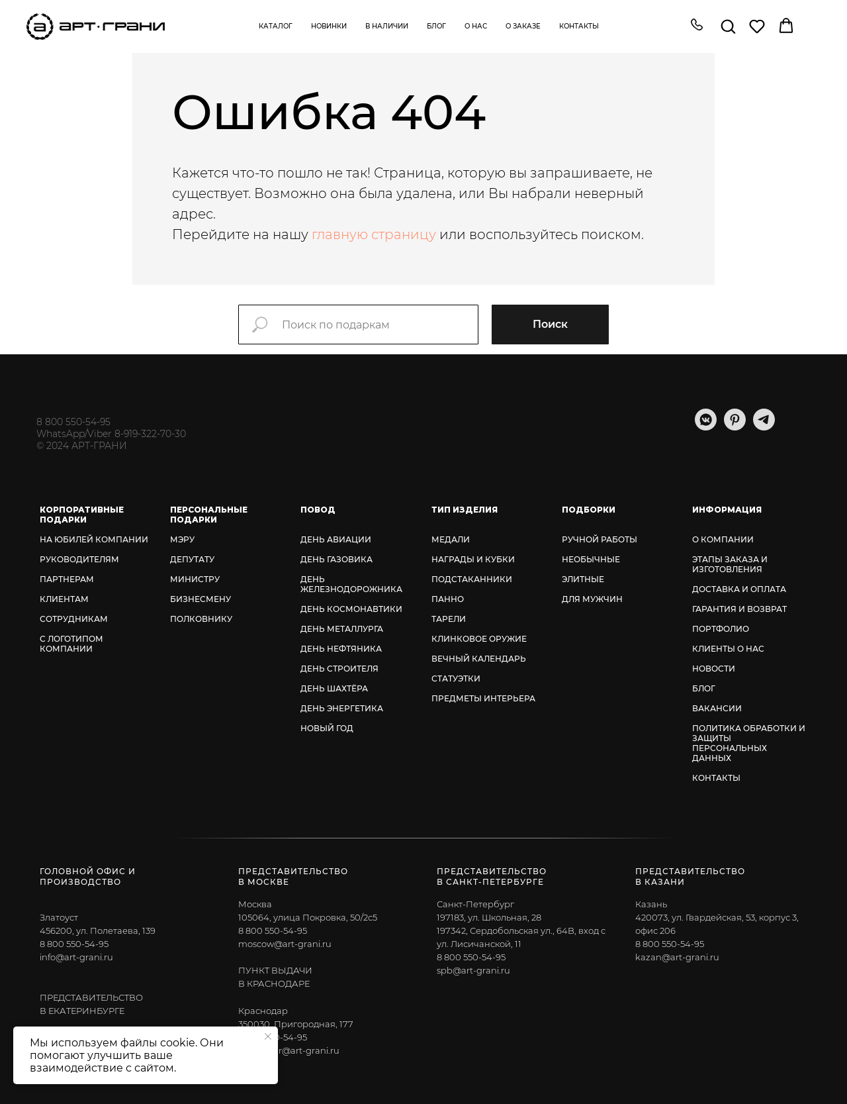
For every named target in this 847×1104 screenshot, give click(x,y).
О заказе (523, 26)
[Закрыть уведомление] (268, 1036)
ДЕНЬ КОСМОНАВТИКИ (351, 609)
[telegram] (764, 426)
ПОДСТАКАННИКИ (471, 579)
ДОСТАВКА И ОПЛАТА (739, 589)
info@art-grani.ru (76, 957)
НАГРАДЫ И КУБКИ (473, 559)
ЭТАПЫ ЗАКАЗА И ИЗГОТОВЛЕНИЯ (730, 564)
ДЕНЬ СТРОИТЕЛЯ (339, 669)
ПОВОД (317, 510)
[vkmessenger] (706, 426)
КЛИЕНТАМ (64, 599)
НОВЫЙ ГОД (326, 728)
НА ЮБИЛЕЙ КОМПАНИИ (94, 539)
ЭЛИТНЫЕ (583, 579)
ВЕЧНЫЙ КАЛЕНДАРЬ (478, 659)
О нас (476, 26)
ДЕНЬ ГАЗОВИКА (336, 559)
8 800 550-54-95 (73, 422)
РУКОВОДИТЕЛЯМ (79, 559)
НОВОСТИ (713, 669)
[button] (697, 26)
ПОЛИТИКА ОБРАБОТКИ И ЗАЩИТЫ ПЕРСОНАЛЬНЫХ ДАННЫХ (748, 743)
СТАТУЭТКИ (455, 678)
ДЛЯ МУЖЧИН (592, 599)
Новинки (329, 26)
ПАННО (447, 599)
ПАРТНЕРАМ (67, 579)
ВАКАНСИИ (717, 708)
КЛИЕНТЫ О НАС (728, 649)
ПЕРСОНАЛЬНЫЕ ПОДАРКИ (208, 515)
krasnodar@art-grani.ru (288, 1050)
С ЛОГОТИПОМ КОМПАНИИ (71, 644)
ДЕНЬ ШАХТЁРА (334, 688)
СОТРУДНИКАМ (74, 619)
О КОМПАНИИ (723, 539)
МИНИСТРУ (195, 579)
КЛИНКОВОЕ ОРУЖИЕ (479, 639)
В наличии (386, 26)
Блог (436, 26)
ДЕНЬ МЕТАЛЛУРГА (341, 629)
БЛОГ (703, 688)
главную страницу (374, 234)
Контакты (579, 26)
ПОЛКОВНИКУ (201, 619)
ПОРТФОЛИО (720, 629)
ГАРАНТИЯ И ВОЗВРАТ (739, 609)
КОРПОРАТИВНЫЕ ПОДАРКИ (82, 515)
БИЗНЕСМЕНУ (200, 599)
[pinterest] (735, 426)
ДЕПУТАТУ (192, 559)
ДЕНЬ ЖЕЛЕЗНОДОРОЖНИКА (351, 584)
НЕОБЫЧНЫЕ (591, 559)
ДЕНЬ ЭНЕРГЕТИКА (341, 708)
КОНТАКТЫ (716, 778)
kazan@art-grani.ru (677, 957)
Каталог (275, 26)
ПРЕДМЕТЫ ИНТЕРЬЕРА (483, 698)
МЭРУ (182, 539)
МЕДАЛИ (450, 539)
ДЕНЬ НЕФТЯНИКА (341, 649)
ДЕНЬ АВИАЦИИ (335, 539)
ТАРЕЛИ (448, 619)
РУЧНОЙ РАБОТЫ (599, 539)
